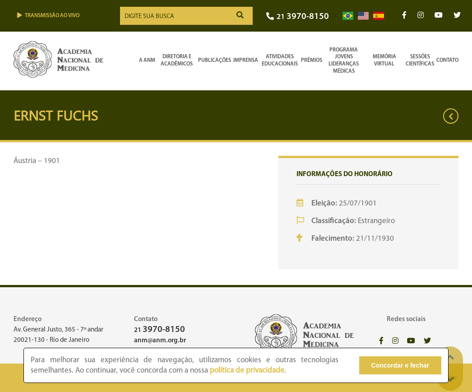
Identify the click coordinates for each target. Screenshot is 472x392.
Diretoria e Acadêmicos (177, 60)
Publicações (214, 60)
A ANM (147, 60)
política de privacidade (247, 370)
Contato (447, 60)
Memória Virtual (384, 60)
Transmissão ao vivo (48, 16)
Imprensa (245, 60)
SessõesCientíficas (420, 60)
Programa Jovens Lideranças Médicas (344, 60)
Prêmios (311, 60)
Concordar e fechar (400, 365)
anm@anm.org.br (160, 340)
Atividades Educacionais (280, 60)
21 (297, 17)
